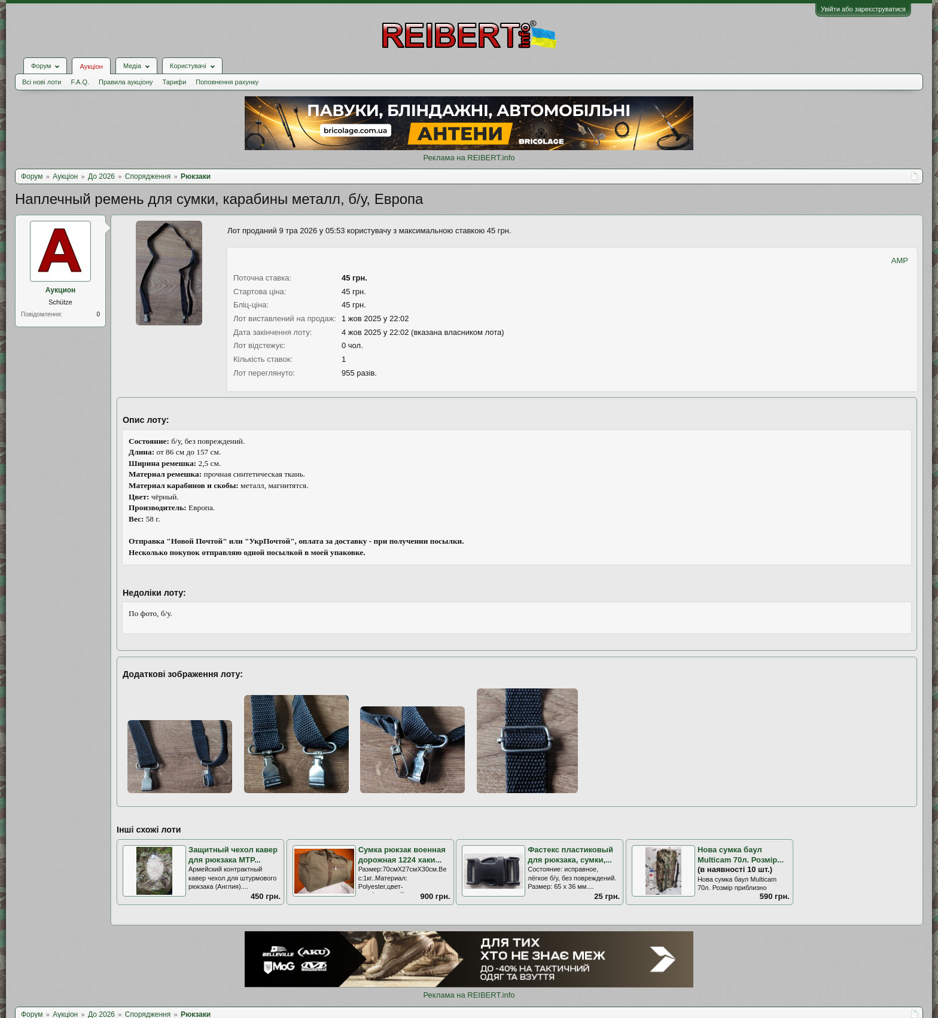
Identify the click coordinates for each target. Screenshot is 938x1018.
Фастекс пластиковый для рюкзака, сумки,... (570, 854)
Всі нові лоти (41, 82)
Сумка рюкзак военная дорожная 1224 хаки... (402, 854)
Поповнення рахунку (227, 82)
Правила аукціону (126, 82)
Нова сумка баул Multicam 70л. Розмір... (741, 854)
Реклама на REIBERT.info (468, 157)
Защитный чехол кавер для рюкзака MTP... (233, 854)
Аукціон (91, 66)
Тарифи (175, 82)
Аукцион (60, 290)
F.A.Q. (80, 82)
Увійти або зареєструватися (863, 9)
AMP (899, 260)
